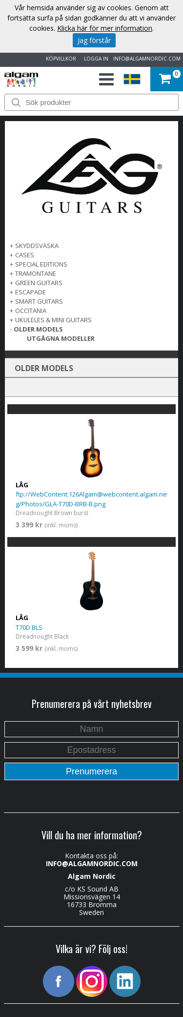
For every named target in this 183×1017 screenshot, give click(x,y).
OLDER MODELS (38, 329)
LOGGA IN (94, 58)
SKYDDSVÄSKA (37, 245)
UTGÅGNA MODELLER (61, 338)
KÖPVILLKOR (59, 58)
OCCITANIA (30, 310)
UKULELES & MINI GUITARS (53, 319)
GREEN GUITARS (38, 282)
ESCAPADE (30, 292)
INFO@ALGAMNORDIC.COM (147, 58)
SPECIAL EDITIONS (41, 264)
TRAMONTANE (35, 273)
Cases (24, 254)
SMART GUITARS (39, 301)
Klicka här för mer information (104, 28)
